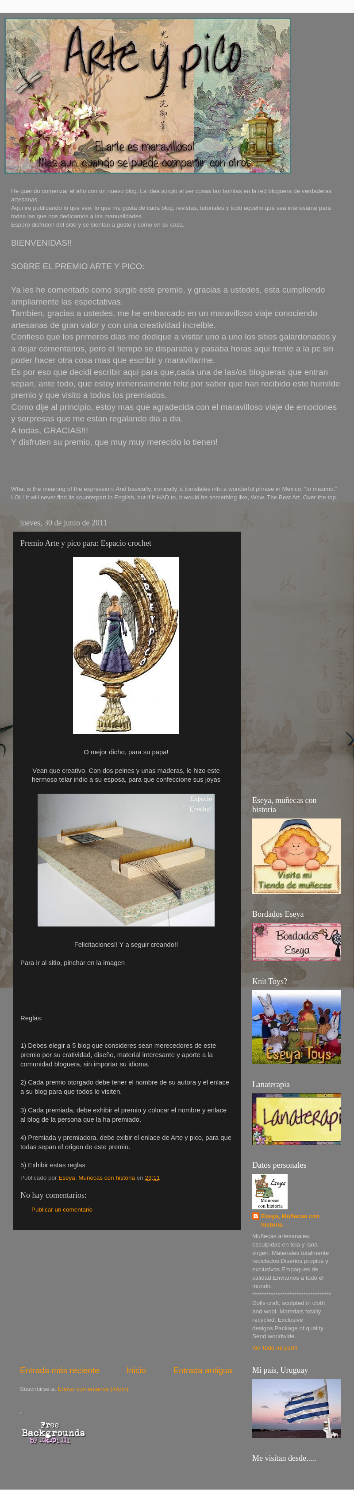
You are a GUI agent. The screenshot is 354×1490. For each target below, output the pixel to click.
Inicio (136, 1370)
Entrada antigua (202, 1370)
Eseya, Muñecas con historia (290, 1220)
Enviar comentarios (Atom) (93, 1389)
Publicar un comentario (61, 1209)
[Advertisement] (126, 1297)
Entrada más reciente (60, 1370)
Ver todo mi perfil (274, 1347)
